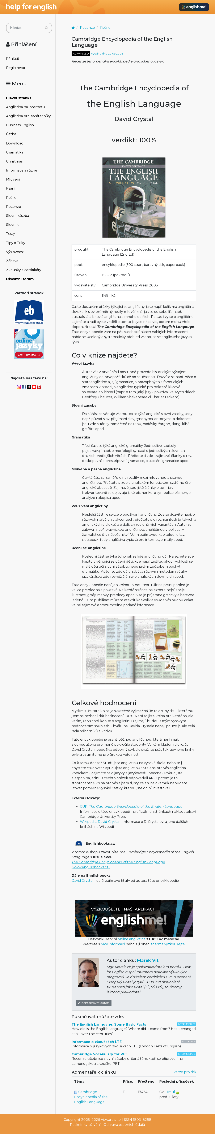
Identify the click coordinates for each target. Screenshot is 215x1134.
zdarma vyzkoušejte (168, 944)
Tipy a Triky (15, 243)
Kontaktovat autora (94, 1003)
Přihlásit (12, 59)
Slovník (12, 225)
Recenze (13, 207)
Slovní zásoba (17, 216)
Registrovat (15, 68)
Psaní (10, 188)
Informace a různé (21, 170)
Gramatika (14, 152)
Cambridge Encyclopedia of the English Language (91, 1097)
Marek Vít (148, 960)
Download (15, 143)
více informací (113, 944)
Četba (11, 134)
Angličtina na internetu (25, 107)
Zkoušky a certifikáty (23, 270)
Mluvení (13, 179)
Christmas (14, 161)
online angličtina (132, 939)
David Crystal (82, 881)
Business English (20, 125)
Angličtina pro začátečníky (28, 116)
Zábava (12, 261)
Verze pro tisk (184, 1072)
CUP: (131, 807)
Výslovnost (15, 252)
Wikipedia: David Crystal (100, 822)
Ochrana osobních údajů (124, 1125)
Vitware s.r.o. (111, 1120)
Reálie (11, 198)
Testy (10, 234)
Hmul (170, 1092)
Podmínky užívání (85, 1125)
